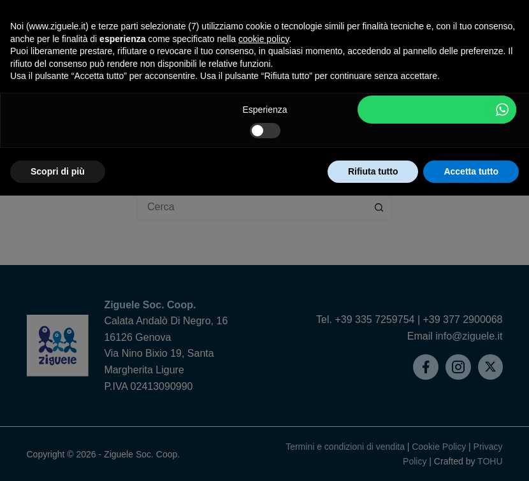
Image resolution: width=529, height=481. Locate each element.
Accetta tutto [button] (471, 171)
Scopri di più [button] (58, 171)
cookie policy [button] (263, 39)
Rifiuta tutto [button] (373, 171)
